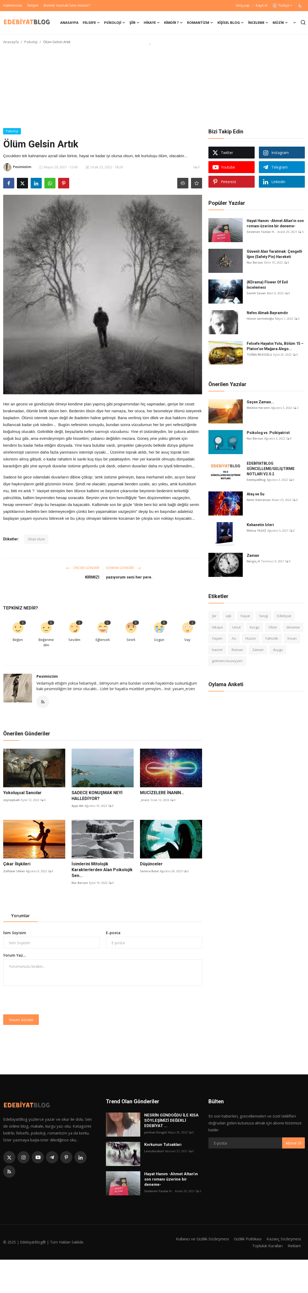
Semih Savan (256, 293)
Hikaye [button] (152, 22)
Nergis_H (253, 561)
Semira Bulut (149, 871)
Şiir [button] (134, 22)
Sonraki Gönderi (123, 568)
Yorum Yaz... (14, 955)
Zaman (253, 555)
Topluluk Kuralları (267, 1245)
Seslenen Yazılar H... (261, 232)
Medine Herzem (258, 408)
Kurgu (254, 627)
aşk (228, 615)
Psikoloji (31, 41)
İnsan (292, 638)
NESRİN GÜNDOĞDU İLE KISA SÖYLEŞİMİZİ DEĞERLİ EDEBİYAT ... (171, 1120)
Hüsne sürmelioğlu (260, 318)
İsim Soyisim (14, 932)
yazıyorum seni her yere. (129, 577)
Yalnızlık (271, 638)
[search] (303, 22)
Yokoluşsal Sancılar (22, 792)
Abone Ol (293, 1143)
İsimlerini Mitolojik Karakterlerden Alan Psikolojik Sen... (102, 869)
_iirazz (144, 800)
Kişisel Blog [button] (230, 22)
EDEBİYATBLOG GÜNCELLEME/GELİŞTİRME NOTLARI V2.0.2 (271, 468)
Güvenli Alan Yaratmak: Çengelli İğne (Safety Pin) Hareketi (274, 254)
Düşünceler (151, 863)
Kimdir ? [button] (173, 22)
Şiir (214, 615)
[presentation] (43, 1000)
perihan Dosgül (155, 1132)
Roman (237, 649)
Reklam (294, 1245)
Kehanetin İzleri (260, 525)
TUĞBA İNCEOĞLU (259, 354)
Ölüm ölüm (36, 539)
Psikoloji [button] (114, 22)
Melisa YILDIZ (256, 530)
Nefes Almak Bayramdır (267, 313)
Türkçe (281, 5)
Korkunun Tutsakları (162, 1144)
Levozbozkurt (154, 1151)
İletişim (32, 5)
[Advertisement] (154, 88)
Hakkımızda (12, 5)
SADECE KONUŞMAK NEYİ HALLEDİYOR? (97, 795)
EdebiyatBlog (256, 480)
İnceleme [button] (258, 22)
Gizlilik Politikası (248, 1238)
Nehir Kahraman (259, 500)
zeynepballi (11, 800)
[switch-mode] (301, 5)
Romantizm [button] (200, 22)
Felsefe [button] (91, 22)
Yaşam (217, 638)
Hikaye (217, 627)
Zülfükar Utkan (14, 871)
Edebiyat (284, 615)
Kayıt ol (261, 5)
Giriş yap (243, 5)
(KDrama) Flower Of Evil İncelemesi (267, 285)
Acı (234, 638)
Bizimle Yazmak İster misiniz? (67, 5)
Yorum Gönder (21, 1019)
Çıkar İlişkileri (16, 863)
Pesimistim (47, 676)
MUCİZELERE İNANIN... (162, 792)
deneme (293, 627)
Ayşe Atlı (77, 806)
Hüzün (250, 638)
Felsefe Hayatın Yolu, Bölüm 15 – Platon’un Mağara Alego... (275, 346)
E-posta (113, 932)
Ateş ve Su (255, 494)
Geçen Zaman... (260, 402)
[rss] (9, 1171)
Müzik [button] (280, 22)
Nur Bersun (80, 883)
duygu (278, 649)
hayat (245, 615)
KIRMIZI (92, 577)
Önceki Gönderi (82, 568)
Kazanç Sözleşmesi (284, 1238)
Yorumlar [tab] (20, 916)
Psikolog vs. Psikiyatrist (268, 433)
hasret (217, 649)
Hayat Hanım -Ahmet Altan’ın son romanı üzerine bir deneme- (275, 223)
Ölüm (273, 627)
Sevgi (263, 615)
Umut (236, 627)
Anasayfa (69, 22)
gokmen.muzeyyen (227, 660)
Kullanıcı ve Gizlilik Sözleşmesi (202, 1238)
